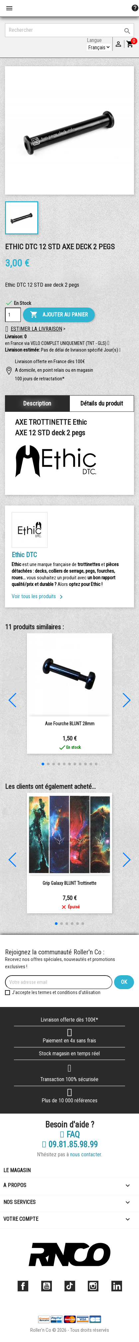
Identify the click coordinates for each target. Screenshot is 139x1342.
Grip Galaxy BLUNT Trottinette (69, 883)
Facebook (23, 1286)
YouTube (46, 1286)
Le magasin (17, 1170)
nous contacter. (86, 1154)
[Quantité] (13, 315)
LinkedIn (116, 1286)
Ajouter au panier (59, 315)
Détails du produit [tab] (101, 403)
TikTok (70, 1286)
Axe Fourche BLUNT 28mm (69, 723)
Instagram (93, 1286)
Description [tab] (37, 403)
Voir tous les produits (38, 596)
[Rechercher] (69, 30)
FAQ (70, 1134)
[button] (120, 350)
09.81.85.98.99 (70, 1144)
